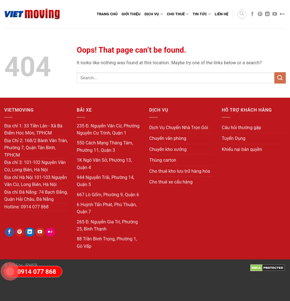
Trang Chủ (107, 14)
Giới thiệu (130, 14)
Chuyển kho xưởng (168, 149)
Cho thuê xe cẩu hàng (171, 182)
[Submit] (280, 77)
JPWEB (30, 265)
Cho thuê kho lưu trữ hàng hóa (179, 171)
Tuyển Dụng (234, 138)
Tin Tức (202, 14)
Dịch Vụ (153, 14)
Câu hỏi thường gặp (241, 127)
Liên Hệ (221, 14)
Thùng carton (162, 160)
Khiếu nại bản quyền (242, 149)
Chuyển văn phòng (167, 138)
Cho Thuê (178, 14)
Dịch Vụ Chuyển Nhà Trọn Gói (178, 127)
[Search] (241, 14)
